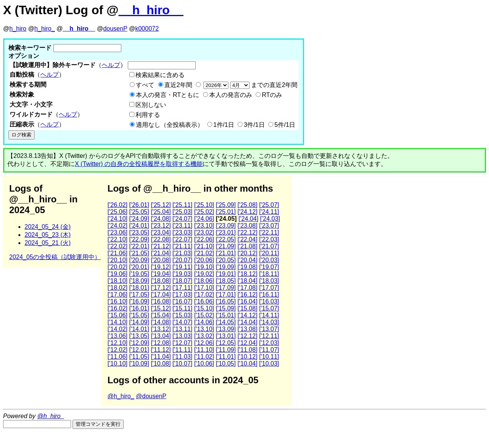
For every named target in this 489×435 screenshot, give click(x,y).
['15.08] (248, 308)
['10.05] (226, 363)
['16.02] (117, 308)
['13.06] (117, 336)
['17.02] (204, 294)
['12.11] (269, 336)
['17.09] (226, 287)
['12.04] (248, 343)
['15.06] (117, 315)
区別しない (150, 105)
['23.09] (226, 225)
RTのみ (272, 95)
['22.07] (182, 239)
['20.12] (248, 253)
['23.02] (204, 232)
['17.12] (161, 287)
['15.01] (226, 315)
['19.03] (182, 274)
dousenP (115, 28)
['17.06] (117, 294)
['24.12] (248, 211)
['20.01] (139, 267)
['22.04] (248, 239)
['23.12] (161, 225)
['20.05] (226, 260)
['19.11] (182, 267)
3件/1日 (254, 124)
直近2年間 (178, 85)
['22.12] (248, 232)
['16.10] (117, 301)
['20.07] (182, 260)
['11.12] (161, 349)
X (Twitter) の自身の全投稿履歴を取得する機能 (139, 164)
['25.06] (117, 211)
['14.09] (139, 322)
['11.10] (204, 349)
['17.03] (182, 294)
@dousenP (151, 396)
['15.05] (139, 315)
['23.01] (226, 232)
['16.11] (269, 294)
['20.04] (248, 260)
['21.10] (204, 246)
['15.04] (161, 315)
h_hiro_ (44, 28)
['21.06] (117, 253)
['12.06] (204, 343)
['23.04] (161, 232)
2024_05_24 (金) (48, 226)
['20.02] (117, 267)
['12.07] (182, 343)
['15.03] (182, 315)
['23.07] (269, 225)
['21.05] (139, 253)
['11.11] (182, 349)
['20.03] (269, 260)
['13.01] (226, 336)
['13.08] (248, 329)
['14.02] (117, 329)
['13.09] (226, 329)
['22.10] (117, 239)
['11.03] (182, 356)
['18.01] (139, 287)
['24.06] (204, 218)
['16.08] (161, 301)
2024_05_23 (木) (48, 234)
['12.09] (139, 343)
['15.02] (204, 315)
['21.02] (204, 253)
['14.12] (248, 315)
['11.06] (117, 356)
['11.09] (226, 349)
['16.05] (226, 301)
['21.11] (182, 246)
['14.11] (269, 315)
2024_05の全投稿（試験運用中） (55, 257)
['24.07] (182, 218)
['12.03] (269, 343)
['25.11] (182, 205)
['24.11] (269, 211)
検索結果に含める (160, 75)
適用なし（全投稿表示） (169, 124)
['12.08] (161, 343)
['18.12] (248, 274)
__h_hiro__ (151, 10)
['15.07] (269, 308)
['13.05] (139, 336)
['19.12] (161, 267)
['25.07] (269, 205)
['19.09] (226, 267)
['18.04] (248, 280)
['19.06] (117, 274)
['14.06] (204, 322)
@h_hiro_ (120, 396)
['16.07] (182, 301)
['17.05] (139, 294)
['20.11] (269, 253)
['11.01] (226, 356)
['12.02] (117, 349)
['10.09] (139, 363)
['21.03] (182, 253)
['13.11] (182, 329)
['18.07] (182, 280)
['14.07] (182, 322)
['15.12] (161, 308)
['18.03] (269, 280)
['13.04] (161, 336)
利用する (147, 115)
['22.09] (139, 239)
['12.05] (226, 343)
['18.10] (117, 280)
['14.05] (226, 322)
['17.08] (248, 287)
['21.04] (161, 253)
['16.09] (139, 301)
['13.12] (161, 329)
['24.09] (139, 218)
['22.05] (226, 239)
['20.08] (161, 260)
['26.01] (139, 205)
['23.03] (182, 232)
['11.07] (269, 349)
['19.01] (226, 274)
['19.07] (269, 267)
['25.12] (161, 205)
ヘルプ (111, 65)
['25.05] (139, 211)
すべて (145, 85)
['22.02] (117, 246)
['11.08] (248, 349)
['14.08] (161, 322)
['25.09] (226, 205)
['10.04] (248, 363)
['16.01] (139, 308)
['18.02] (117, 287)
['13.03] (182, 336)
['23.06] (117, 232)
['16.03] (269, 301)
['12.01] (139, 349)
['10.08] (161, 363)
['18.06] (204, 280)
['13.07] (269, 329)
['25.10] (204, 205)
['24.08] (161, 218)
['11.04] (161, 356)
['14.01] (139, 329)
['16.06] (204, 301)
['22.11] (269, 232)
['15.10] (204, 308)
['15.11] (182, 308)
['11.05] (139, 356)
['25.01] (226, 211)
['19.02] (204, 274)
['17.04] (161, 294)
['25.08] (248, 205)
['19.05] (139, 274)
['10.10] (117, 363)
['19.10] (204, 267)
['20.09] (139, 260)
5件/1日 (284, 124)
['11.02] (204, 356)
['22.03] (269, 239)
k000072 (147, 28)
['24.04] (248, 218)
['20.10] (117, 260)
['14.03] (269, 322)
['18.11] (269, 274)
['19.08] (248, 267)
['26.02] (117, 205)
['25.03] (182, 211)
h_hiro (17, 28)
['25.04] (161, 211)
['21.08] (248, 246)
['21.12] (161, 246)
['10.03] (269, 363)
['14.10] (117, 322)
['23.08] (248, 225)
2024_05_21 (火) (48, 243)
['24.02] (117, 225)
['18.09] (139, 280)
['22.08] (161, 239)
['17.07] (269, 287)
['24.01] (139, 225)
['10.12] (248, 356)
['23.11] (182, 225)
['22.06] (204, 239)
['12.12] (248, 336)
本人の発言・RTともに (167, 95)
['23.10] (204, 225)
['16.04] (248, 301)
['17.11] (182, 287)
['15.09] (226, 308)
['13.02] (204, 336)
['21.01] (226, 253)
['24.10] (117, 218)
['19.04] (161, 274)
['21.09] (226, 246)
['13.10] (204, 329)
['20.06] (204, 260)
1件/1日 (223, 124)
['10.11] (269, 356)
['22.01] (139, 246)
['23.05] (139, 232)
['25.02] (204, 211)
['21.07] (269, 246)
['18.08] (161, 280)
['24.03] (270, 218)
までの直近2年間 (249, 85)
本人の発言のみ (230, 95)
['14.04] (248, 322)
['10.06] (204, 363)
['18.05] (226, 280)
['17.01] (226, 294)
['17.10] (204, 287)
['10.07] (182, 363)
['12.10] (117, 343)
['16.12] (248, 294)
